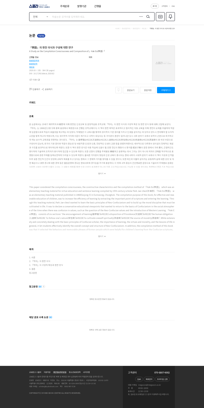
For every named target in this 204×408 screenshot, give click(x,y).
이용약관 (47, 372)
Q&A (139, 379)
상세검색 (140, 18)
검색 (147, 18)
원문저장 (148, 90)
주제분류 (64, 6)
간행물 (97, 6)
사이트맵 (86, 372)
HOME (117, 28)
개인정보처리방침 (59, 372)
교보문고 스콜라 (35, 372)
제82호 (31, 67)
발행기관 (81, 6)
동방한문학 (33, 64)
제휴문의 (149, 379)
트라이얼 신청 (162, 379)
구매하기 (165, 90)
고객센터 (164, 6)
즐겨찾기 (118, 90)
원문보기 (131, 90)
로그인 (155, 6)
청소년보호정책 (74, 372)
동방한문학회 (34, 60)
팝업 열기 (43, 286)
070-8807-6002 (162, 372)
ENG (173, 6)
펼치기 (100, 173)
